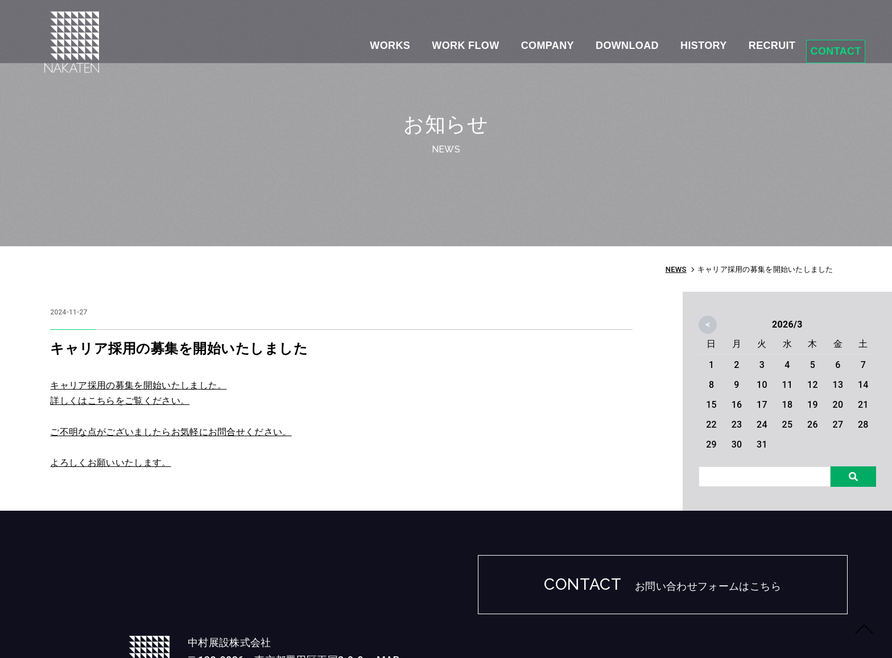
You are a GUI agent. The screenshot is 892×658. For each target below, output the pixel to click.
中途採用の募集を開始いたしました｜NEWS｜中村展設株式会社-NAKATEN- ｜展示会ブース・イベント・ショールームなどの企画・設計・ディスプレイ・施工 (80, 57)
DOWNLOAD (586, 40)
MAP (309, 593)
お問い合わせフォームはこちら (708, 589)
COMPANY (500, 40)
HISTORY (667, 40)
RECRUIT (741, 40)
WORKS (333, 40)
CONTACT (821, 39)
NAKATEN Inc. (744, 633)
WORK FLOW (414, 40)
